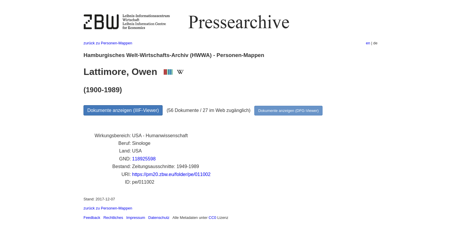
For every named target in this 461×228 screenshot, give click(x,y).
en (368, 43)
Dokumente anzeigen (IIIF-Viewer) (123, 110)
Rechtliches (113, 217)
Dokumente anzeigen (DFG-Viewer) (288, 110)
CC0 (212, 217)
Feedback (91, 217)
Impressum (135, 217)
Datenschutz (158, 217)
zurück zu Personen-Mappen (107, 43)
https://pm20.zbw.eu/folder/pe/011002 (171, 174)
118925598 (144, 158)
